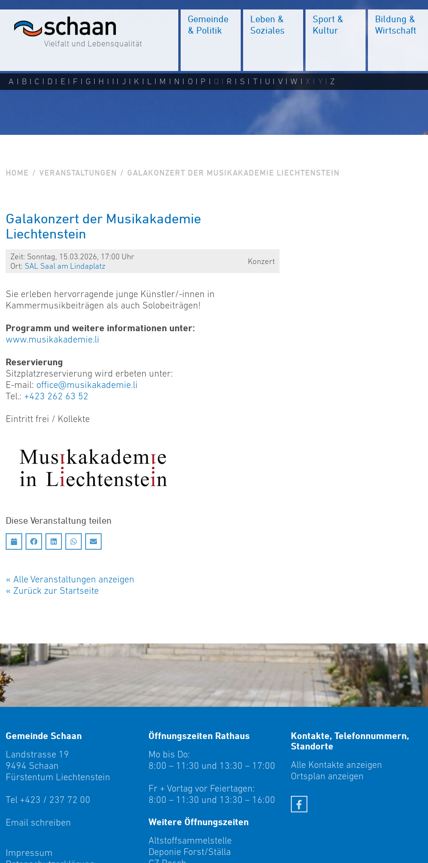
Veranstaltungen (78, 172)
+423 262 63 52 (56, 396)
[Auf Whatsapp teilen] (73, 541)
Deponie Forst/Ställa (189, 851)
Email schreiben (38, 822)
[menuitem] (211, 40)
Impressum (29, 852)
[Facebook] (299, 804)
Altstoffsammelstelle (190, 840)
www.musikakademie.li (52, 339)
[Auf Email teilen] (93, 541)
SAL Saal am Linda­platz (65, 266)
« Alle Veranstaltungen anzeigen (70, 579)
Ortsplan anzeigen (327, 776)
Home (17, 172)
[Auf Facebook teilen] (34, 541)
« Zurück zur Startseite (52, 590)
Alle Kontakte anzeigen (336, 764)
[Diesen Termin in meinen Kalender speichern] (14, 541)
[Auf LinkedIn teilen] (53, 541)
